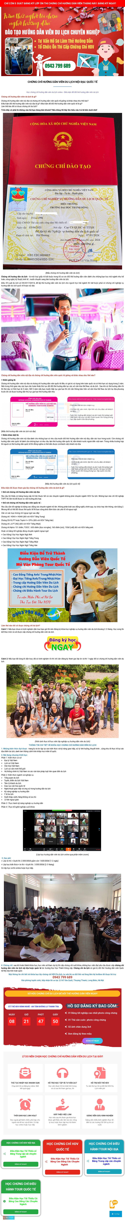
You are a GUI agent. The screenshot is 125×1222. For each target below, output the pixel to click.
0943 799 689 (9, 1217)
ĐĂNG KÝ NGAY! (21, 1164)
